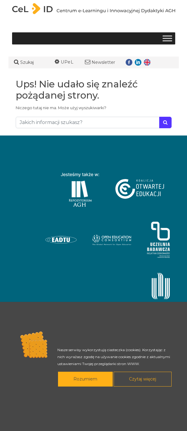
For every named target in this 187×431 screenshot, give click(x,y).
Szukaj (24, 62)
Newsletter (100, 62)
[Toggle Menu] (167, 38)
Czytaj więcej (142, 379)
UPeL (64, 62)
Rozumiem (85, 379)
